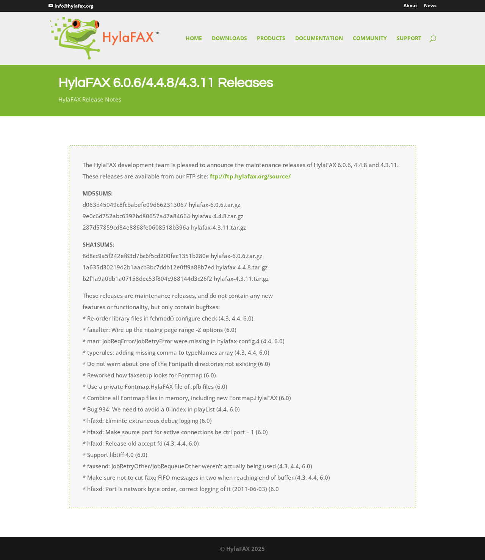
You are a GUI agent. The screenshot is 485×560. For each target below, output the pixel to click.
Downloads (229, 39)
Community (370, 39)
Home (194, 39)
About (410, 6)
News (430, 6)
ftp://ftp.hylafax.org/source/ (250, 176)
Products (271, 39)
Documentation (319, 39)
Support (409, 39)
